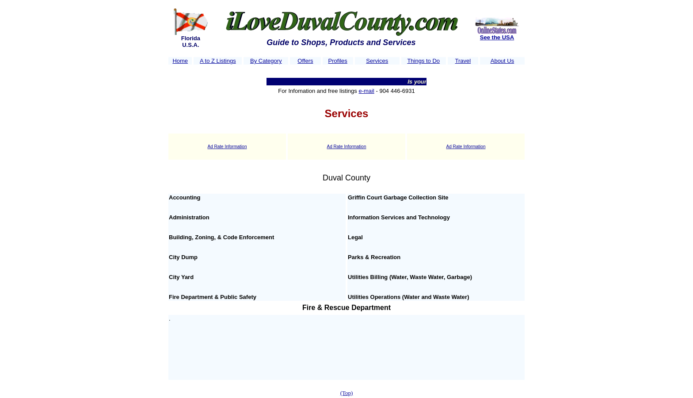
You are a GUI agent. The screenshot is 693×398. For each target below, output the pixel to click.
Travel (463, 60)
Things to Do (423, 60)
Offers (305, 60)
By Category (266, 60)
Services (377, 60)
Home (180, 60)
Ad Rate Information (227, 146)
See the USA (497, 37)
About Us (502, 60)
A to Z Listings (218, 60)
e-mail (366, 91)
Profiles (337, 60)
